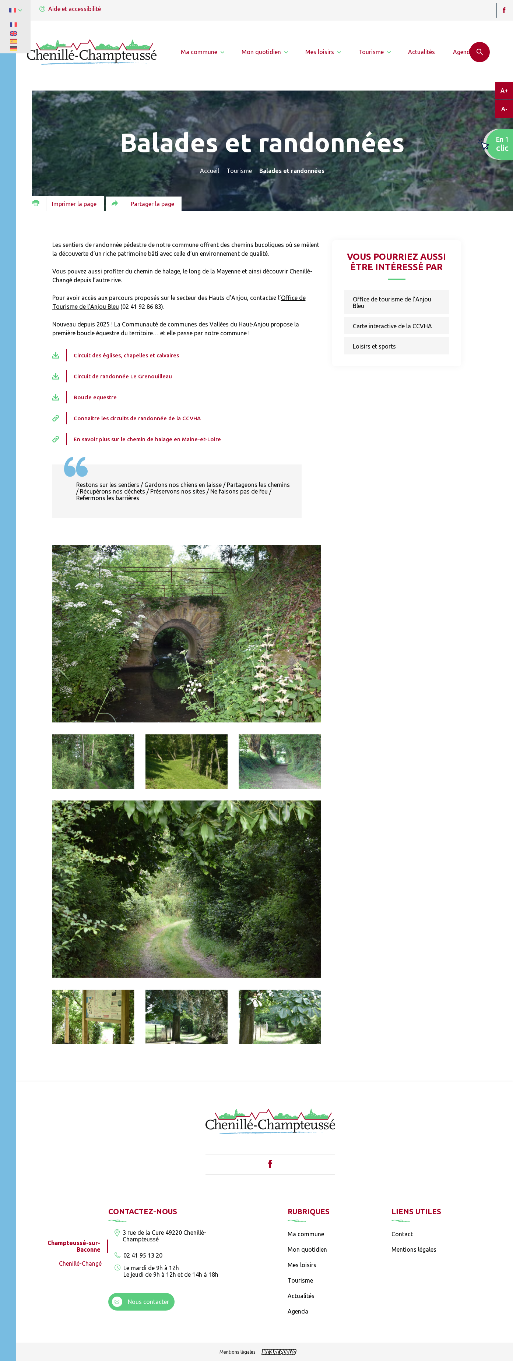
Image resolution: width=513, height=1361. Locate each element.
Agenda (298, 1311)
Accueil (209, 170)
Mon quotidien (307, 1249)
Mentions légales (413, 1249)
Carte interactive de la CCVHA (392, 326)
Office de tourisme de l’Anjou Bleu (392, 302)
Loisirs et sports (374, 346)
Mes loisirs (302, 1265)
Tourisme (239, 170)
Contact (402, 1234)
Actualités (301, 1296)
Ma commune (306, 1234)
